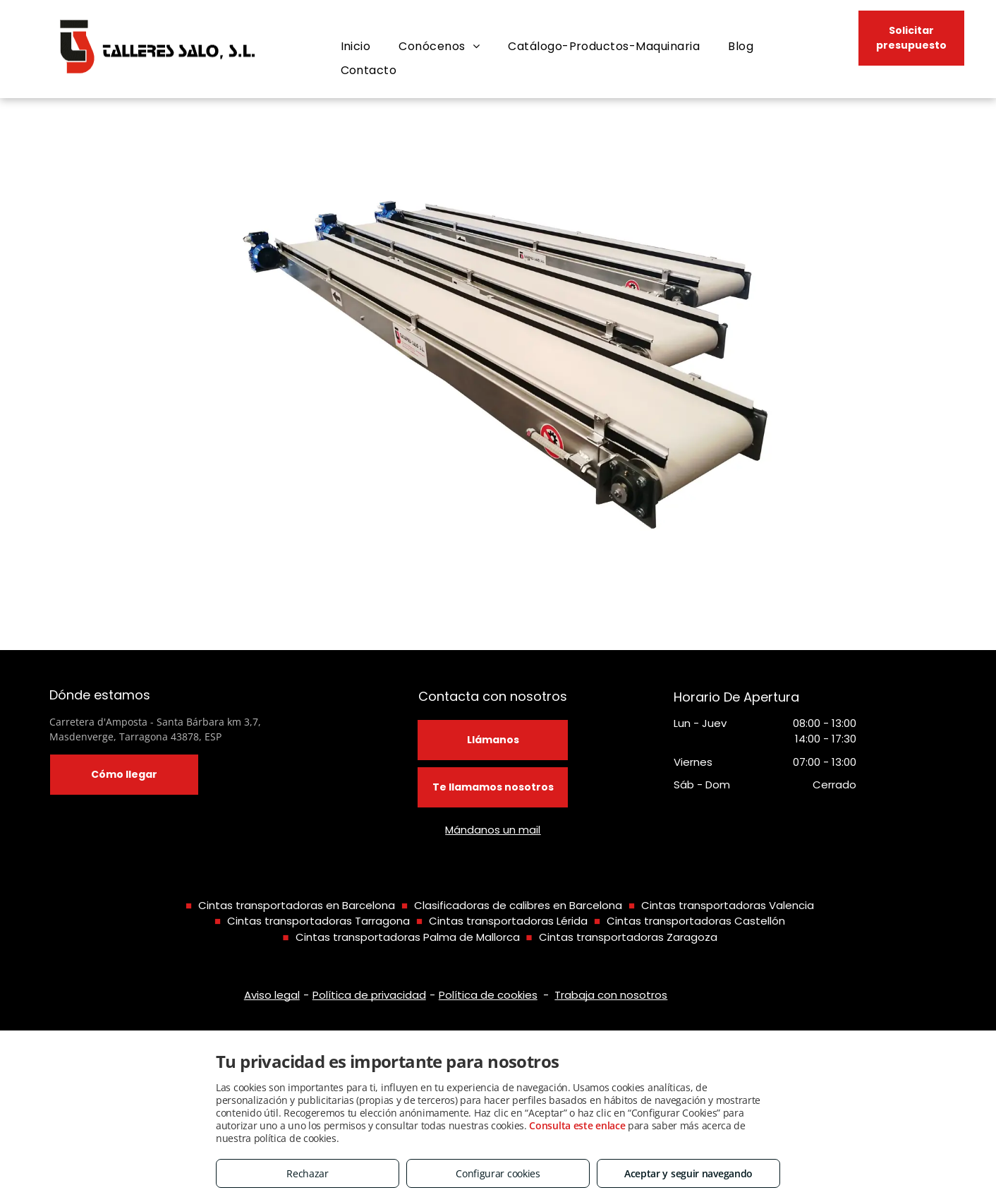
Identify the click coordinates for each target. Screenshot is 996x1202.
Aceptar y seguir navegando (688, 1173)
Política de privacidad (369, 994)
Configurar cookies (498, 1173)
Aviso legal (272, 994)
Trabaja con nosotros (610, 994)
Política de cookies (488, 994)
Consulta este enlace (577, 1125)
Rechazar (307, 1173)
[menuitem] (356, 47)
